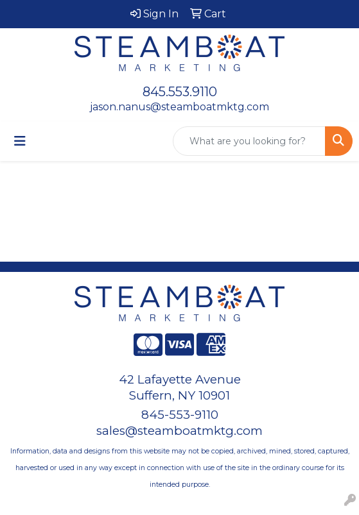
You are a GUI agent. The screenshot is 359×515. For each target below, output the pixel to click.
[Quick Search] (249, 141)
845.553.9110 (180, 91)
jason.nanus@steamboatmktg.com (179, 107)
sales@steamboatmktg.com (179, 430)
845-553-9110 (179, 414)
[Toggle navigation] (19, 141)
